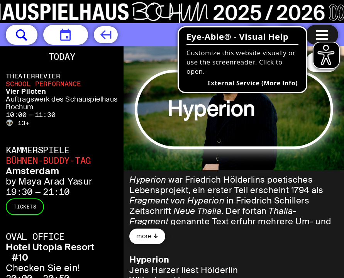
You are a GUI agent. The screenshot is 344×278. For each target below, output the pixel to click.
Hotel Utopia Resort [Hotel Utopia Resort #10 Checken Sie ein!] (50, 247)
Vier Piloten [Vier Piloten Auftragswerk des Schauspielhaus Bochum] (26, 91)
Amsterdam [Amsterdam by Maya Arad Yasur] (32, 171)
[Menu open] (322, 35)
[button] (21, 35)
